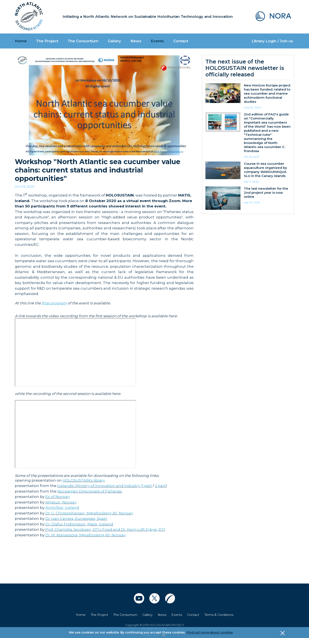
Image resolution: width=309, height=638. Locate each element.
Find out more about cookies (210, 632)
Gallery (114, 41)
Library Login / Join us (272, 41)
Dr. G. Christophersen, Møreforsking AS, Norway (89, 513)
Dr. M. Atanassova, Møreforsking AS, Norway (85, 535)
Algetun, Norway (60, 502)
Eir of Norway (57, 496)
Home (21, 41)
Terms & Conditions (218, 615)
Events (157, 41)
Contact (180, 41)
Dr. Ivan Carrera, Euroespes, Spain (76, 518)
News (135, 41)
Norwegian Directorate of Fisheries (89, 491)
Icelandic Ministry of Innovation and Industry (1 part (104, 486)
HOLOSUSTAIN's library (84, 480)
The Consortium (83, 41)
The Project (47, 41)
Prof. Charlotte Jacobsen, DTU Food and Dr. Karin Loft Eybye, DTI (104, 529)
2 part (160, 486)
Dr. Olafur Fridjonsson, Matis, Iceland (79, 524)
